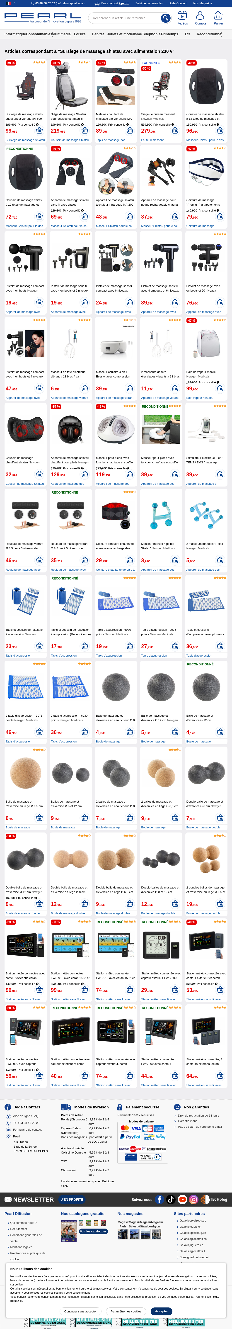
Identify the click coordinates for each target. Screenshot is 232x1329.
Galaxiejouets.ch (190, 1226)
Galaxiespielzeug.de (193, 1220)
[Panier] (218, 18)
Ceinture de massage (200, 226)
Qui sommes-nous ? (23, 1222)
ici (20, 1300)
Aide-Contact (177, 3)
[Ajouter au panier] (39, 130)
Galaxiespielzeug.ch (193, 1232)
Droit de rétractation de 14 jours (198, 1115)
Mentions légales (21, 1247)
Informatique (15, 34)
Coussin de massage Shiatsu (25, 483)
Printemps (169, 34)
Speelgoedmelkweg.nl (194, 1257)
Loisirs (79, 34)
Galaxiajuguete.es (191, 1245)
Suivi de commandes (149, 3)
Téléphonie (151, 34)
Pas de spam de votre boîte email (200, 1126)
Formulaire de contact (27, 1129)
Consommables (39, 34)
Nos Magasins (202, 3)
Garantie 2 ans (187, 1121)
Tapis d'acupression (18, 655)
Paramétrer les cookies (126, 1311)
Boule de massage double (203, 827)
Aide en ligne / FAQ (26, 1116)
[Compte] (201, 18)
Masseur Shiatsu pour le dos (205, 140)
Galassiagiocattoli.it (192, 1251)
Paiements (135, 1115)
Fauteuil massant (152, 140)
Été (187, 34)
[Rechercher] (166, 18)
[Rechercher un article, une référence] (130, 18)
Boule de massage (108, 741)
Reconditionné (209, 34)
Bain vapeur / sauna (199, 397)
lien (21, 1284)
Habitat (98, 34)
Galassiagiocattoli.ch (193, 1239)
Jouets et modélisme (124, 34)
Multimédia (61, 34)
